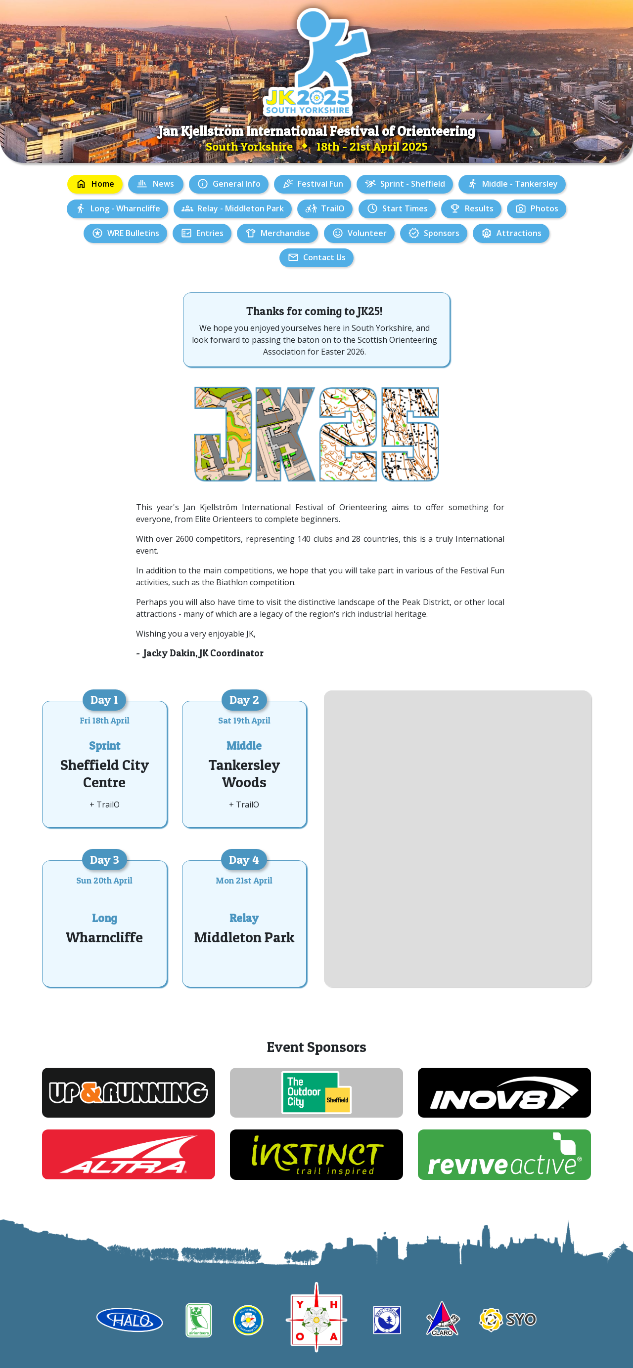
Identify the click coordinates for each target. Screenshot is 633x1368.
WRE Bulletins (133, 233)
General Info (237, 183)
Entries (210, 233)
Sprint (104, 746)
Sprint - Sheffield (412, 183)
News (163, 183)
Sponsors (441, 233)
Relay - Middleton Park (240, 208)
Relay (244, 918)
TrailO (333, 208)
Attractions (519, 233)
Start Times (405, 208)
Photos (544, 208)
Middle (244, 746)
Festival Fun (320, 183)
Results (479, 208)
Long (104, 918)
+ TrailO (105, 804)
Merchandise (285, 233)
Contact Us (324, 257)
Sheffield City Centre (104, 773)
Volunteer (367, 233)
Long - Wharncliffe (125, 208)
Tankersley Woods (244, 773)
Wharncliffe (104, 937)
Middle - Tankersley (520, 183)
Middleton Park (244, 937)
